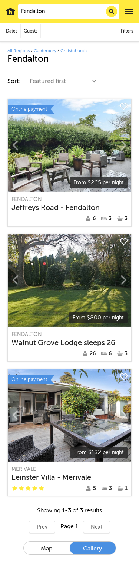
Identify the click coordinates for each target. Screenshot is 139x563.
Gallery (92, 548)
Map (47, 548)
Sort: (14, 81)
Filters (127, 31)
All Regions (18, 50)
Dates (11, 31)
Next (96, 527)
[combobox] (68, 11)
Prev (42, 527)
